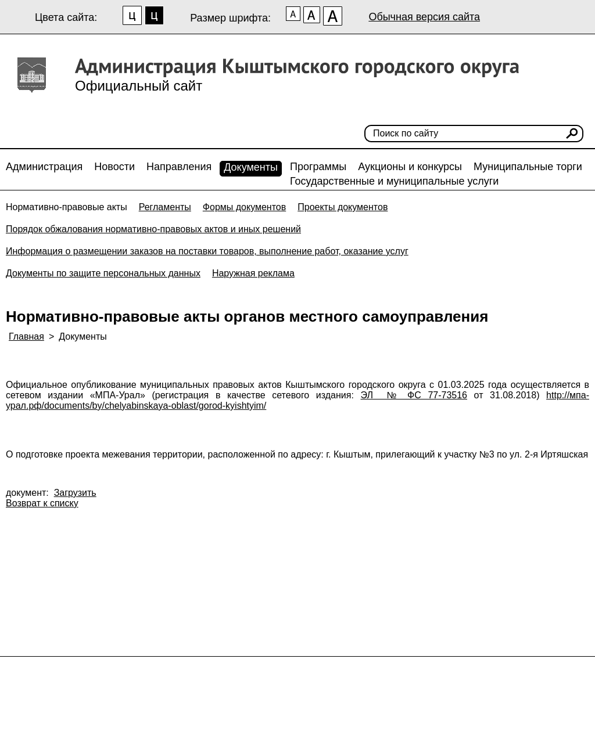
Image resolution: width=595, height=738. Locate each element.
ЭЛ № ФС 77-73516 (414, 395)
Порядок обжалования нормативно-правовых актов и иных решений (153, 229)
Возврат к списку (42, 503)
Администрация (44, 166)
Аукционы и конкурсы (410, 166)
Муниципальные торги (528, 166)
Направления (179, 166)
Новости (114, 166)
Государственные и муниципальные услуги (394, 181)
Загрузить (75, 493)
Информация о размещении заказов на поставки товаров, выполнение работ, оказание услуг (207, 251)
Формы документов (244, 207)
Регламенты (165, 207)
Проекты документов (343, 207)
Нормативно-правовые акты (66, 207)
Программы (318, 166)
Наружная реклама (253, 273)
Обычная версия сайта (424, 17)
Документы (251, 167)
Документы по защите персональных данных (103, 273)
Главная (26, 336)
